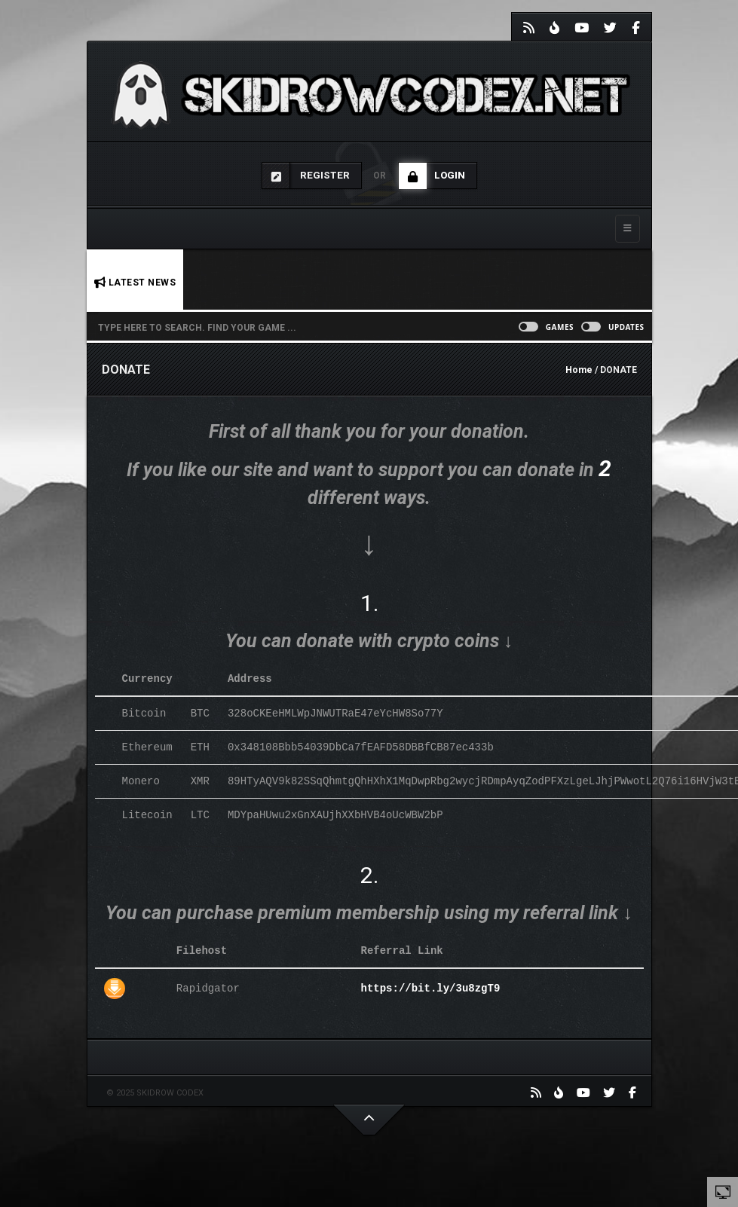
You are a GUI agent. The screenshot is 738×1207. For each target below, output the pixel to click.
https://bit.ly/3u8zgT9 (430, 988)
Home (579, 370)
